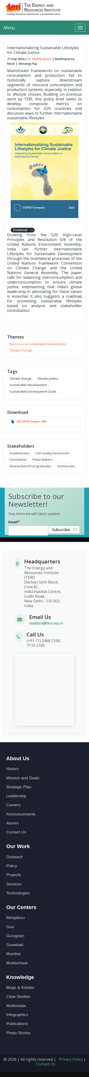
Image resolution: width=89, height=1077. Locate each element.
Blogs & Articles (20, 987)
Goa (10, 927)
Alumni (12, 823)
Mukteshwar (17, 963)
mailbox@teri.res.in (46, 623)
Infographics (17, 1015)
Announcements (20, 814)
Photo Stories (18, 1033)
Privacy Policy (71, 1059)
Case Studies (18, 996)
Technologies (18, 893)
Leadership (16, 796)
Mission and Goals (22, 778)
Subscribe (61, 529)
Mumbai (13, 954)
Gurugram (15, 936)
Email (13, 522)
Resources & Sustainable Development (37, 344)
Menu (9, 27)
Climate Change (20, 350)
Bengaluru (15, 917)
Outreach (14, 857)
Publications (17, 1023)
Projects (13, 875)
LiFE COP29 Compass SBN (31, 421)
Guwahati (14, 945)
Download (20, 230)
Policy (11, 866)
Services (14, 884)
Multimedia (16, 1006)
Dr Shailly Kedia (40, 59)
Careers (13, 805)
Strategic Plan (18, 787)
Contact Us (16, 832)
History (12, 769)
